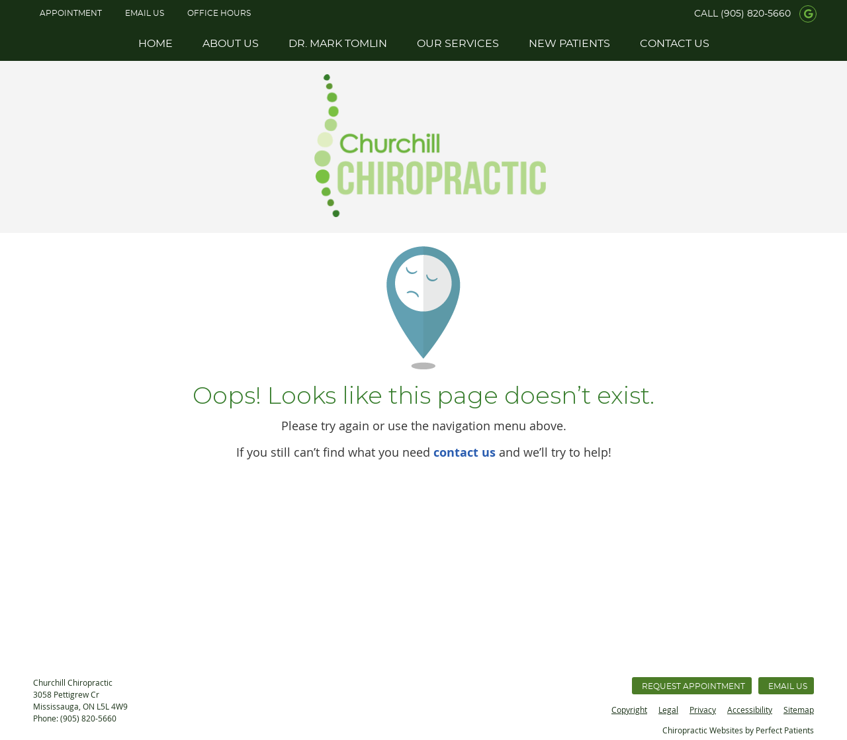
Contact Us (674, 43)
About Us (230, 43)
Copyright (629, 709)
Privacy (703, 709)
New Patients (569, 43)
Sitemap (798, 709)
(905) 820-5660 (756, 14)
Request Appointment (693, 686)
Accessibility (749, 709)
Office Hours (219, 13)
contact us (464, 452)
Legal (668, 709)
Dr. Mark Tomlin (338, 43)
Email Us (144, 13)
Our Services (458, 43)
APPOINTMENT (71, 13)
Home (155, 43)
